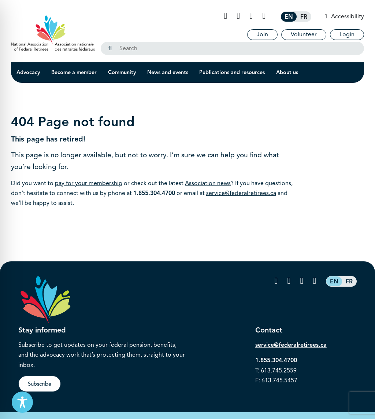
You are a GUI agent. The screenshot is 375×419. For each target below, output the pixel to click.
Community (122, 72)
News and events (167, 72)
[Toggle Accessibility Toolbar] (22, 402)
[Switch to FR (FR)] (304, 17)
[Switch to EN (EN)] (289, 17)
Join (262, 34)
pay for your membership (88, 183)
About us (287, 72)
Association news (208, 183)
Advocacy (28, 72)
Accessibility (347, 16)
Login (346, 34)
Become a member (74, 72)
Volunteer (304, 34)
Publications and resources (232, 72)
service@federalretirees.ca (241, 193)
